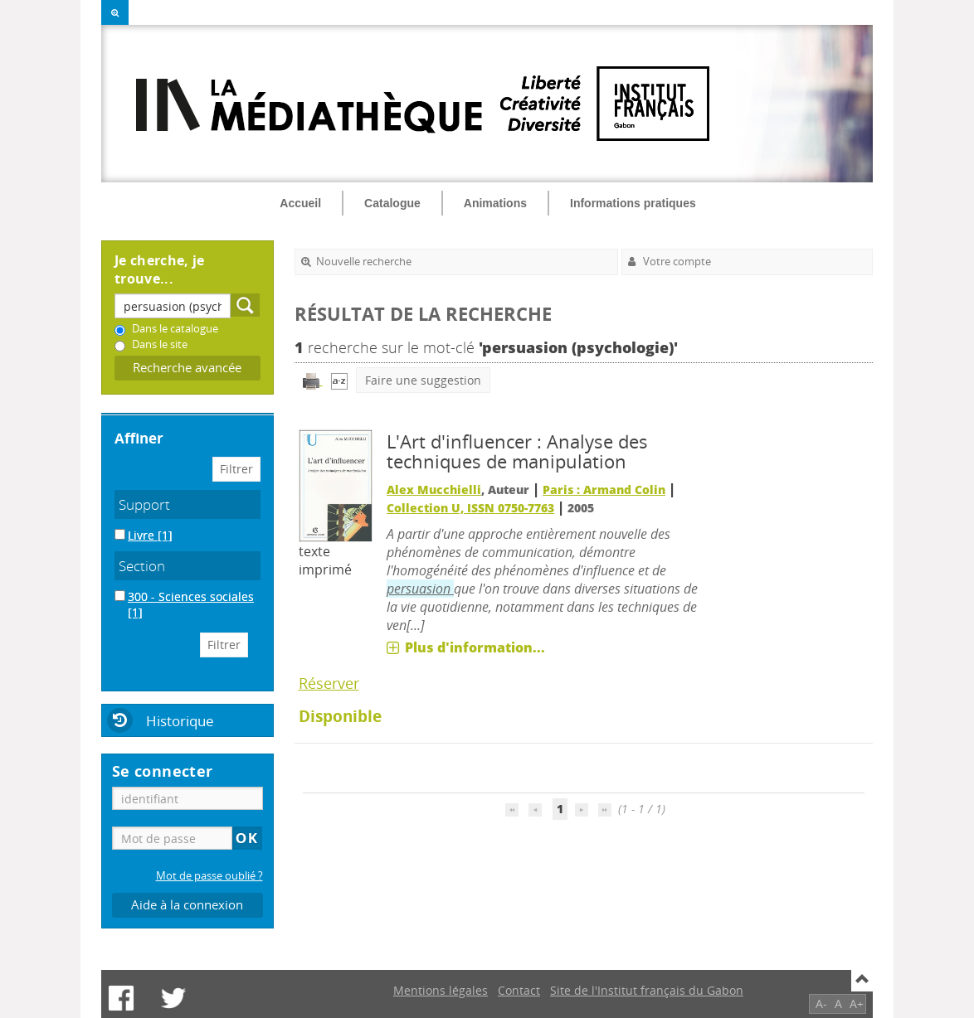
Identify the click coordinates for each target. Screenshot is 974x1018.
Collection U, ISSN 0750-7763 (470, 508)
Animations (495, 203)
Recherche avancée (187, 367)
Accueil (300, 203)
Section (142, 565)
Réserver (329, 683)
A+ (857, 1003)
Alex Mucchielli (434, 489)
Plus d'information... (475, 647)
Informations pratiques (633, 203)
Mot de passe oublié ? (209, 876)
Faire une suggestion (423, 380)
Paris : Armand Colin (604, 489)
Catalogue (392, 203)
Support (144, 504)
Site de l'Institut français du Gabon (646, 990)
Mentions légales (440, 990)
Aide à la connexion (187, 905)
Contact (519, 990)
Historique (180, 720)
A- (821, 1003)
